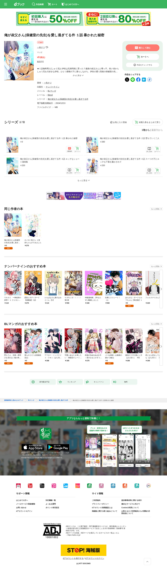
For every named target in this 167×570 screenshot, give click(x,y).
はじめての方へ (22, 500)
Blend (50, 95)
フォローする (46, 47)
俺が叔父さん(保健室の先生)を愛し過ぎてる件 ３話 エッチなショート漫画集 (49, 160)
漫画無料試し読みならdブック (13, 400)
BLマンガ (52, 91)
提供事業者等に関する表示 (131, 500)
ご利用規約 (96, 500)
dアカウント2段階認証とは (102, 508)
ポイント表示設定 (52, 508)
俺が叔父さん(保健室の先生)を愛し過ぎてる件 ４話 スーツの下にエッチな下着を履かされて (129, 160)
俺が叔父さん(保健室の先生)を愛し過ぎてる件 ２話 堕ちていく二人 (129, 138)
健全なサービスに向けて (130, 504)
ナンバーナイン (53, 87)
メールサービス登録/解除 (25, 504)
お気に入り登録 (120, 122)
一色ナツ (41, 47)
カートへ (145, 57)
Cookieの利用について (130, 508)
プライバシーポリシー (100, 504)
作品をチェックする (144, 65)
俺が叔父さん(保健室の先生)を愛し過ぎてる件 (68, 99)
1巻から (146, 130)
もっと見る (155, 209)
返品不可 (40, 62)
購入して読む (145, 48)
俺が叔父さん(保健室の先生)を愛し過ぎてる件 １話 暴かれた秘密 (48, 138)
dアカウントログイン (24, 511)
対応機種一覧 (51, 500)
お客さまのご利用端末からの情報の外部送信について (135, 512)
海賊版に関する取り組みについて (104, 511)
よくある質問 (51, 504)
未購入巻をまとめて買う (149, 122)
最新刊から (157, 130)
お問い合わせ (21, 508)
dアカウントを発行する (73, 558)
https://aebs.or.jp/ (74, 535)
